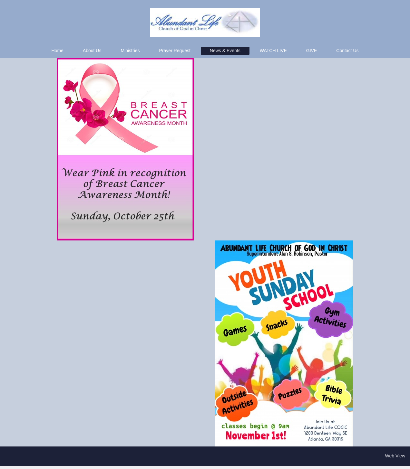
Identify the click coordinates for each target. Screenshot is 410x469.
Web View (395, 455)
